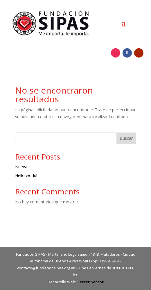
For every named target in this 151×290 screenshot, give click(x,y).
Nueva (21, 166)
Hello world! (26, 175)
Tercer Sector (90, 281)
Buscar (126, 138)
